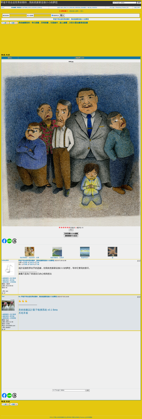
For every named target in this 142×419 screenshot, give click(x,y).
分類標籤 (13, 282)
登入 (81, 11)
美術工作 (66, 7)
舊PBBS (69, 417)
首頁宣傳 (34, 7)
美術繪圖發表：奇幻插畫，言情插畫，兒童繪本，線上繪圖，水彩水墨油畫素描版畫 (53, 23)
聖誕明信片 (85, 257)
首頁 (2, 7)
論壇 (58, 7)
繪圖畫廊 (6, 278)
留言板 (12, 280)
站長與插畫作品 (61, 417)
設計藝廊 (13, 278)
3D (127, 7)
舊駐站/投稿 (75, 417)
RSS (51, 417)
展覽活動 (77, 7)
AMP (138, 7)
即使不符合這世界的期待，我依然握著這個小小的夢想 (71, 19)
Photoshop (118, 7)
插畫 (25, 262)
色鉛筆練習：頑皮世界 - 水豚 (29, 257)
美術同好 (94, 7)
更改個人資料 (74, 11)
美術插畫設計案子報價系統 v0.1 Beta (38, 309)
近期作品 (39, 7)
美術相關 (83, 7)
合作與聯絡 (89, 417)
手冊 (54, 417)
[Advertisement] (71, 39)
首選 (29, 7)
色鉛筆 (31, 262)
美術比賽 (72, 7)
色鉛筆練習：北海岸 (57, 257)
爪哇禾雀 (23, 313)
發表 (61, 7)
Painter (124, 7)
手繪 (37, 262)
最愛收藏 (6, 282)
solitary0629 (5, 260)
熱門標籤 (25, 7)
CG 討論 (112, 7)
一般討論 (89, 7)
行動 (135, 7)
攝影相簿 (6, 280)
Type (3, 296)
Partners (82, 417)
